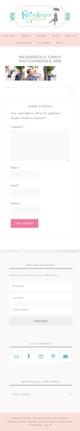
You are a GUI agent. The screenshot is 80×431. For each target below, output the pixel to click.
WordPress (35, 425)
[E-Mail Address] (40, 309)
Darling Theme (36, 422)
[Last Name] (40, 297)
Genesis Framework (60, 422)
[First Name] (40, 286)
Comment (18, 127)
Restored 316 (61, 418)
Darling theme (41, 418)
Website (15, 203)
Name (15, 167)
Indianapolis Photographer (40, 16)
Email (15, 185)
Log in (47, 425)
